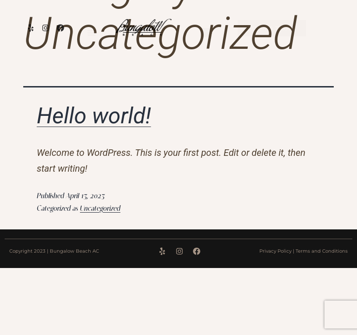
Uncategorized (100, 209)
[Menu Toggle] (91, 32)
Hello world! (94, 115)
